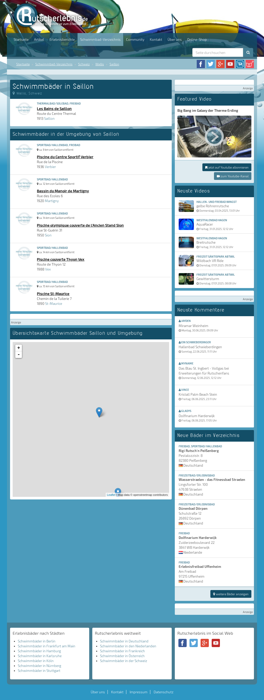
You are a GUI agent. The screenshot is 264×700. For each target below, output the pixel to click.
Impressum (138, 692)
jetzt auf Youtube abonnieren (227, 167)
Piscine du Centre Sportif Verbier (65, 156)
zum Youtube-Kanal (233, 176)
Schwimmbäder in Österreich (122, 656)
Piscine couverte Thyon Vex (60, 259)
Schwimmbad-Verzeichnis (100, 39)
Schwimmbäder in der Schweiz (123, 661)
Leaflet (111, 494)
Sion (48, 235)
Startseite (21, 39)
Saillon (114, 64)
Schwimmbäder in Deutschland (124, 641)
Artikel (39, 39)
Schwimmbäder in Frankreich (122, 651)
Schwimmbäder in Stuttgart (39, 671)
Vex (48, 269)
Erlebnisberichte (62, 39)
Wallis (99, 64)
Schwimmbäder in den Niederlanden (128, 646)
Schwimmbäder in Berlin (36, 641)
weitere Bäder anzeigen (231, 594)
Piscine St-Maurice (53, 293)
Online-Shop (197, 39)
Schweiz (84, 64)
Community (135, 39)
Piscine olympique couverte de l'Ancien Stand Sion (80, 225)
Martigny (52, 201)
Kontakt (156, 39)
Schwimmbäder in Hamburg (39, 651)
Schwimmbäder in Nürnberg (39, 666)
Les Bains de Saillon (54, 108)
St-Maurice (53, 303)
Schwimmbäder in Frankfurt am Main (46, 646)
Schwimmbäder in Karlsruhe (40, 656)
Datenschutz (164, 692)
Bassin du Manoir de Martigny (63, 190)
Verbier (50, 167)
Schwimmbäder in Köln (36, 661)
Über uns (175, 39)
